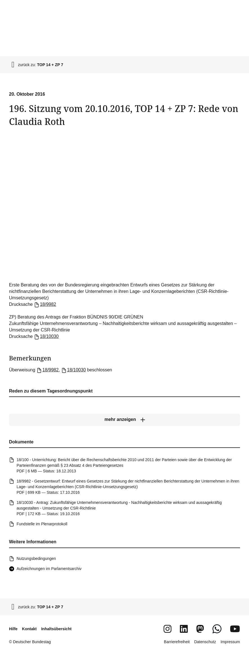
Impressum (230, 642)
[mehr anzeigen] (124, 420)
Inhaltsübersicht (56, 629)
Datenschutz (205, 642)
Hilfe (13, 629)
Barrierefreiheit (177, 642)
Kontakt (29, 629)
